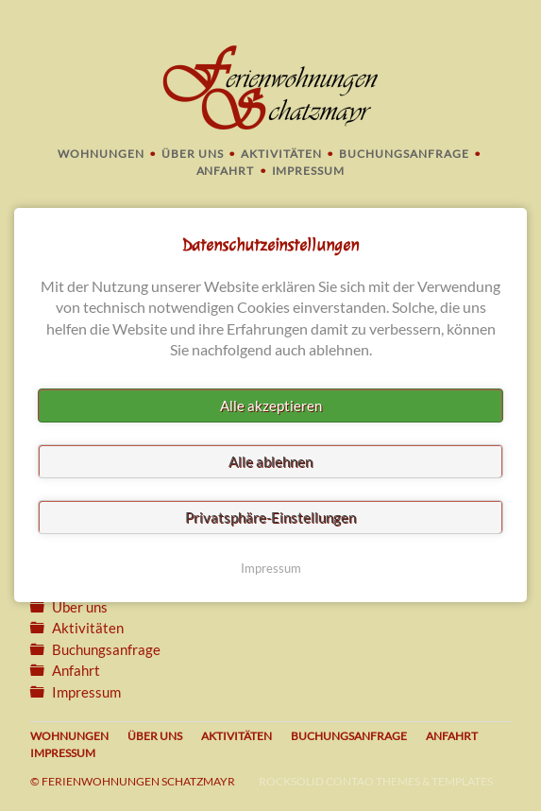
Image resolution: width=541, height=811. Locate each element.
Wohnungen (101, 154)
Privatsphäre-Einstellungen (270, 517)
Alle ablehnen (270, 462)
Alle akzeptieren (271, 406)
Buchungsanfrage (404, 154)
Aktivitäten (281, 154)
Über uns (192, 154)
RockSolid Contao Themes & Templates (376, 781)
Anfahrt (225, 171)
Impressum (309, 171)
